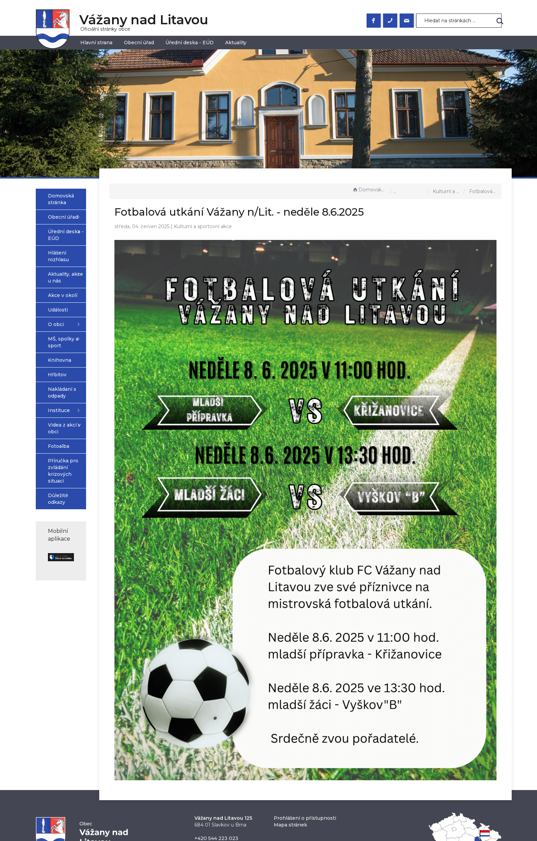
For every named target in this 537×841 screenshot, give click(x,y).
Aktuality (235, 42)
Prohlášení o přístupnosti (305, 746)
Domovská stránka (369, 190)
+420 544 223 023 (216, 766)
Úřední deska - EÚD (189, 42)
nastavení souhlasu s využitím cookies (377, 825)
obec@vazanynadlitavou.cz (227, 773)
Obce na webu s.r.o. (342, 818)
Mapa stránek (290, 753)
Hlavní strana (96, 42)
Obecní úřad (139, 42)
